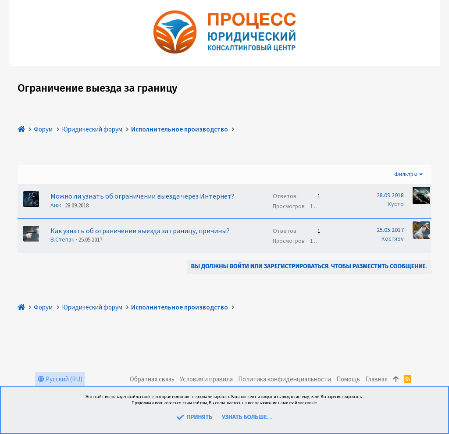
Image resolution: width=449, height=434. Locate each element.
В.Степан (62, 239)
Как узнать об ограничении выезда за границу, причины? (140, 230)
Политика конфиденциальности (284, 379)
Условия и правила (206, 379)
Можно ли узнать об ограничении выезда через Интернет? (142, 196)
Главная (376, 379)
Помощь (348, 379)
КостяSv (392, 238)
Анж (55, 205)
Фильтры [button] (405, 174)
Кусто (396, 204)
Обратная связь (152, 379)
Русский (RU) (60, 379)
